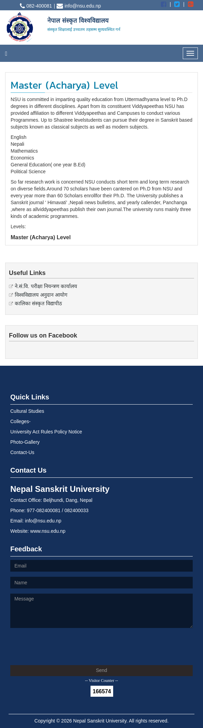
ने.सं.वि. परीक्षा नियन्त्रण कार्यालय (46, 286)
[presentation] (62, 646)
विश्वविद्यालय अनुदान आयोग (41, 295)
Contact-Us (22, 452)
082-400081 (36, 6)
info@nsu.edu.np (79, 6)
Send (101, 670)
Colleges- (20, 421)
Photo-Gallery (25, 442)
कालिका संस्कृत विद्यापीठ (38, 303)
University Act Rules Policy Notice (46, 431)
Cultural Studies (27, 411)
